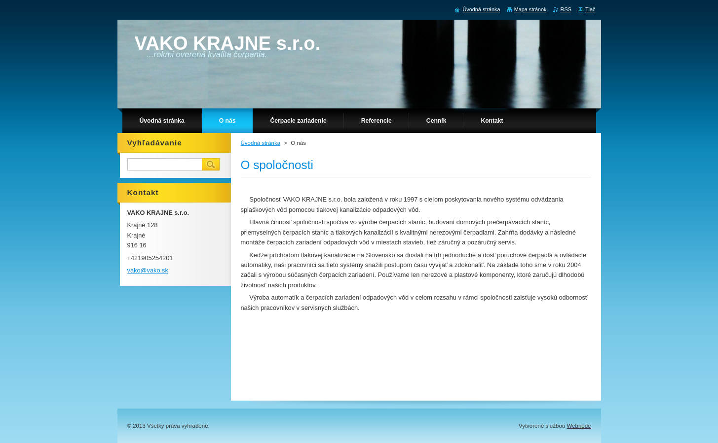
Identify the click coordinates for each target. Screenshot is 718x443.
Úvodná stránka (261, 143)
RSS (566, 9)
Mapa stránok (530, 9)
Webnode (579, 426)
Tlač (590, 9)
